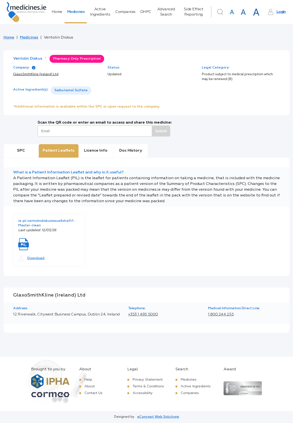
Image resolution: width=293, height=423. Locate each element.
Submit (161, 131)
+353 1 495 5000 (143, 314)
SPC (21, 151)
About (90, 386)
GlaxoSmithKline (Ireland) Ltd (35, 74)
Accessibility (143, 393)
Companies (125, 12)
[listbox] (71, 90)
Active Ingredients (100, 12)
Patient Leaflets (58, 151)
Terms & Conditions (148, 386)
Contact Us (93, 393)
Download (31, 258)
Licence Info (95, 151)
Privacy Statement (148, 379)
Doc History (130, 151)
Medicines (76, 12)
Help (88, 379)
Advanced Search (166, 12)
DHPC (145, 12)
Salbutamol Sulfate (71, 90)
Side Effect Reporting (193, 12)
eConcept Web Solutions (158, 416)
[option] (71, 90)
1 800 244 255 (221, 314)
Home (57, 12)
